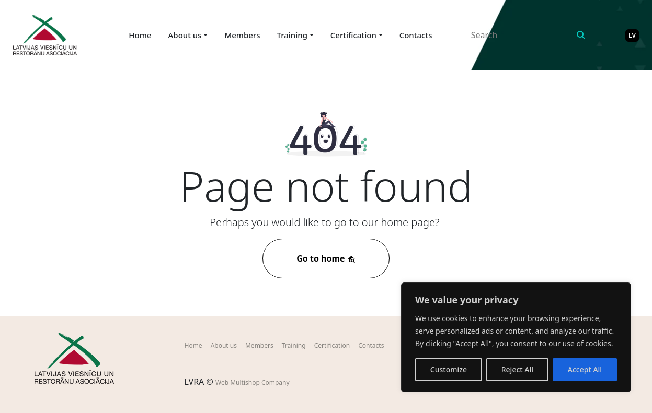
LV (632, 35)
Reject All (517, 369)
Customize (448, 369)
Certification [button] (353, 35)
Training (294, 345)
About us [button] (185, 35)
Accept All (585, 369)
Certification (332, 345)
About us (224, 345)
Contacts (415, 35)
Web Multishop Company (252, 382)
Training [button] (292, 35)
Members (242, 35)
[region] (516, 337)
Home (140, 35)
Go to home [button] (326, 258)
